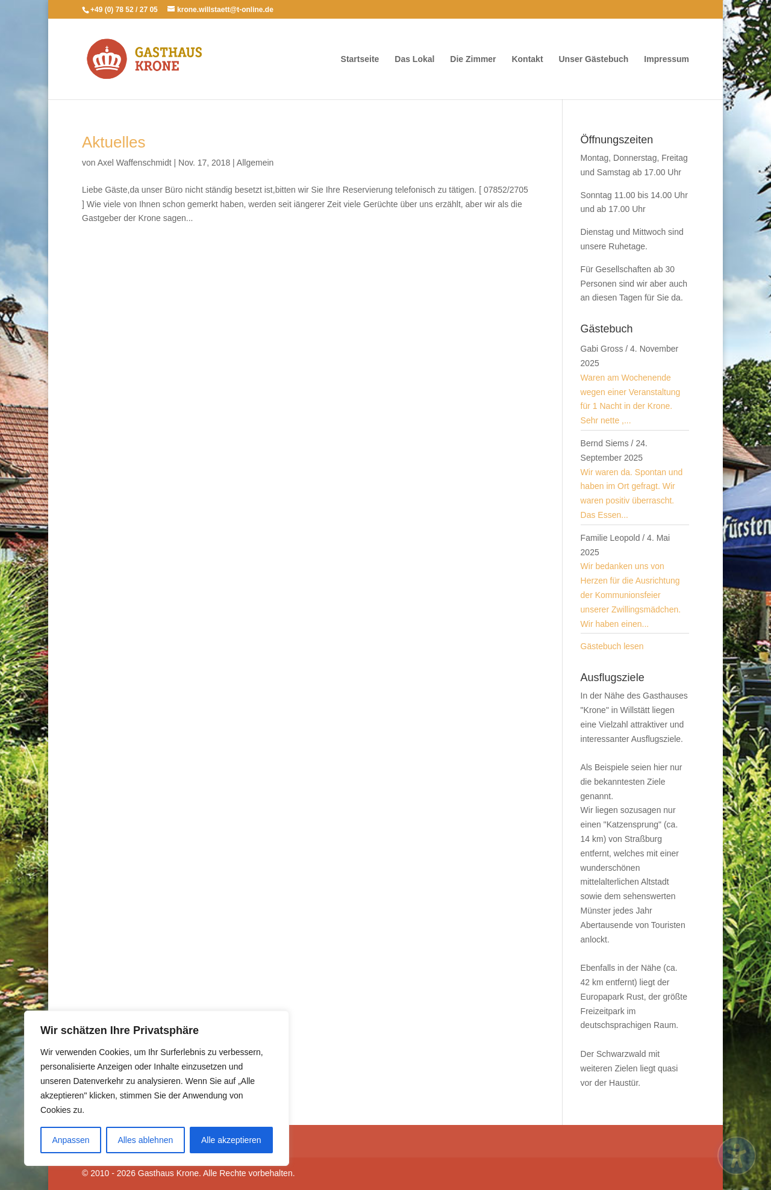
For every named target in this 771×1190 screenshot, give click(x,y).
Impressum (666, 59)
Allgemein (255, 162)
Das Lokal (414, 59)
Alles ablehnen (145, 1140)
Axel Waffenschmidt (135, 162)
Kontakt (527, 59)
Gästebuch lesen (612, 646)
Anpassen (70, 1140)
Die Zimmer (473, 59)
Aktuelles (114, 142)
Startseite (360, 59)
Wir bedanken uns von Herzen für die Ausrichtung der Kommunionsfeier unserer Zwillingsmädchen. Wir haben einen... (631, 594)
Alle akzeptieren (231, 1140)
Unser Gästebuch (593, 59)
